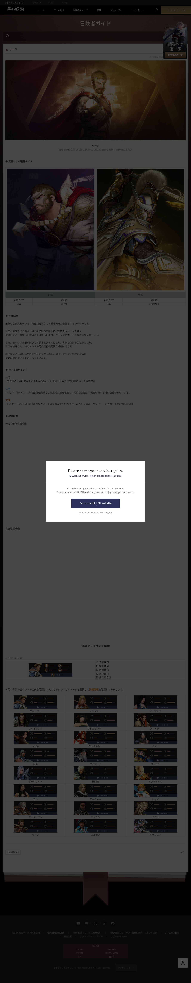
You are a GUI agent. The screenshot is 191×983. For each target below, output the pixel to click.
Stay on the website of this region (95, 512)
